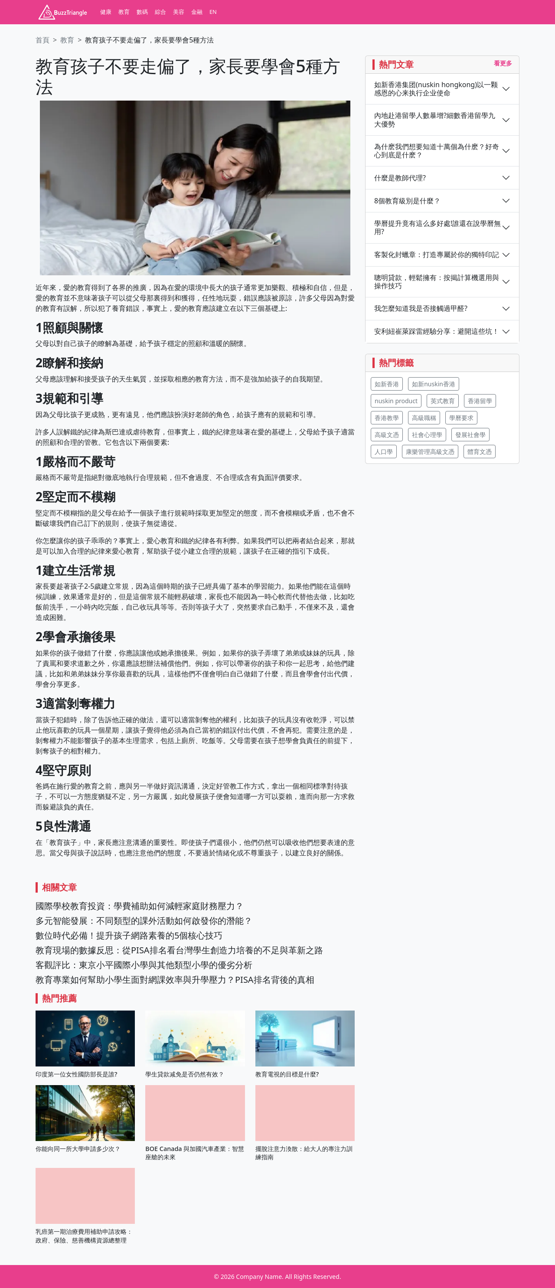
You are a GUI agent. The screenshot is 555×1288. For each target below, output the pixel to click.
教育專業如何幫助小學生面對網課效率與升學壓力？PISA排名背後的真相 (175, 979)
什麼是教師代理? (400, 178)
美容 (178, 12)
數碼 (142, 12)
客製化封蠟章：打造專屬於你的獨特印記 (436, 255)
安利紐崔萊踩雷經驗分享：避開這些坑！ (436, 331)
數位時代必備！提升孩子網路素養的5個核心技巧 (129, 935)
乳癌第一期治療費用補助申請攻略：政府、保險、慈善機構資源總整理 (84, 1235)
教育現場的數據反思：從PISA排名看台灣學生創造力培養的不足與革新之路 (179, 950)
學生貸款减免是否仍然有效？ (184, 1074)
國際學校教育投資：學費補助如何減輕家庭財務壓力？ (140, 906)
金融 (196, 12)
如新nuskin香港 (433, 384)
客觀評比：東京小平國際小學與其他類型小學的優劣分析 (144, 965)
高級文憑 (387, 434)
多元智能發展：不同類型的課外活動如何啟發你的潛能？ (144, 920)
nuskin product (396, 401)
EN (213, 12)
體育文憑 (479, 451)
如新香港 (387, 384)
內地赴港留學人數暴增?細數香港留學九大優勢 (434, 119)
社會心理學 (427, 434)
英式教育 (443, 401)
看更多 (503, 63)
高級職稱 (424, 418)
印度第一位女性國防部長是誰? (76, 1074)
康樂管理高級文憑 (430, 451)
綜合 (160, 12)
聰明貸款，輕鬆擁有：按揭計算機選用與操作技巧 (436, 282)
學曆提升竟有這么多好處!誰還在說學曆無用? (437, 227)
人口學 (384, 451)
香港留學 (480, 401)
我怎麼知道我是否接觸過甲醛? (420, 308)
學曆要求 (461, 418)
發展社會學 (470, 434)
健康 (105, 12)
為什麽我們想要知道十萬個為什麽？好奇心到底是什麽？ (436, 151)
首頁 (42, 40)
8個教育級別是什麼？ (407, 201)
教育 (124, 12)
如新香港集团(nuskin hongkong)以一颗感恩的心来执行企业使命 (436, 89)
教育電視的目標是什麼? (287, 1074)
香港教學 (387, 418)
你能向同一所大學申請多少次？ (78, 1149)
